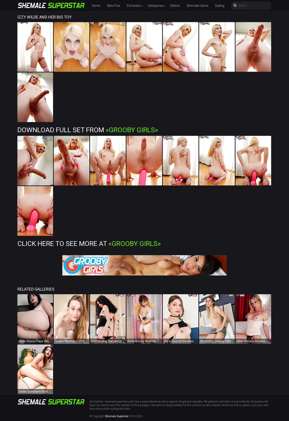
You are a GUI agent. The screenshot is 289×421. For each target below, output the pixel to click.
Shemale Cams (197, 5)
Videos (175, 5)
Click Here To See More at (89, 244)
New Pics (113, 5)
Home (96, 5)
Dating (219, 5)
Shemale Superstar (117, 416)
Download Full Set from (87, 130)
